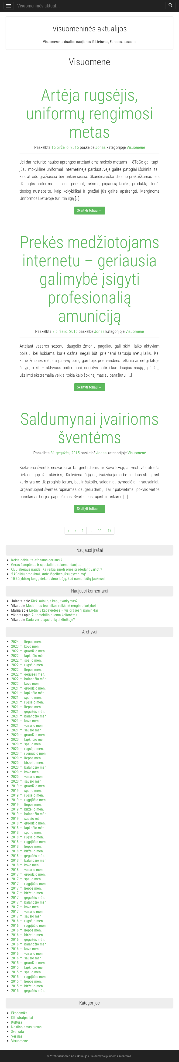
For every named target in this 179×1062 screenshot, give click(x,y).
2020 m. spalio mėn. (26, 744)
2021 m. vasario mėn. (27, 725)
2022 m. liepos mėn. (26, 669)
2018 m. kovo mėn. (25, 865)
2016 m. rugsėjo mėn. (27, 921)
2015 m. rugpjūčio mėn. (29, 977)
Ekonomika (19, 1013)
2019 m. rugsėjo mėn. (27, 795)
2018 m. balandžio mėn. (29, 860)
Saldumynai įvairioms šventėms (89, 428)
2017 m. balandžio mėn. (29, 902)
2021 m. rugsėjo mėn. (27, 702)
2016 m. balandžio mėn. (29, 944)
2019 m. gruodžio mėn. (28, 786)
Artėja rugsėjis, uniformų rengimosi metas (89, 113)
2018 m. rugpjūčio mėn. (29, 842)
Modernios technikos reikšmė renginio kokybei (61, 605)
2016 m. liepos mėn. (26, 930)
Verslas (16, 1036)
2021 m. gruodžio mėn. (28, 688)
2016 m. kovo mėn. (25, 949)
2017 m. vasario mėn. (27, 911)
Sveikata (17, 1031)
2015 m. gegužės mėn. (28, 990)
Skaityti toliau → (89, 210)
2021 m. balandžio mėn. (29, 716)
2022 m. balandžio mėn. (29, 679)
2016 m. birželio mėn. (27, 935)
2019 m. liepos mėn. (26, 804)
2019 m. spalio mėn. (26, 790)
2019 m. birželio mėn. (27, 809)
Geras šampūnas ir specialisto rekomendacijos (46, 565)
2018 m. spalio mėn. (26, 832)
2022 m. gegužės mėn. (28, 674)
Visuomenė (136, 147)
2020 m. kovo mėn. (25, 772)
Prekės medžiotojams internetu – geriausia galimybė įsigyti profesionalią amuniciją (89, 279)
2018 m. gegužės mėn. (28, 856)
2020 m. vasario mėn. (27, 776)
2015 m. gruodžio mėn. (28, 963)
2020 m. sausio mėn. (26, 781)
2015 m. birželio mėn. (27, 986)
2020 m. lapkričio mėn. (28, 739)
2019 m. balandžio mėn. (29, 814)
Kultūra (16, 1022)
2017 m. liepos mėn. (26, 888)
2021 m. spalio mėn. (26, 697)
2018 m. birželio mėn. (27, 851)
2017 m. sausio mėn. (26, 916)
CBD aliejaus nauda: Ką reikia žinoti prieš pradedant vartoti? (56, 569)
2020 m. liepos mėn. (26, 758)
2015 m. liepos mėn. (26, 981)
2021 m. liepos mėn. (26, 707)
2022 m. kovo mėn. (25, 683)
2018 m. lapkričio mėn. (28, 828)
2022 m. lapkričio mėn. (28, 655)
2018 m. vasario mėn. (27, 870)
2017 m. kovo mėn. (25, 907)
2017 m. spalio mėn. (26, 879)
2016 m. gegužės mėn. (28, 939)
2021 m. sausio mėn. (26, 730)
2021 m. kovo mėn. (25, 721)
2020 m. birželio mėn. (27, 762)
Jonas (100, 147)
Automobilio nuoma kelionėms (54, 615)
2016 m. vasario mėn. (27, 953)
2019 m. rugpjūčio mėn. (29, 800)
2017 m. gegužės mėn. (28, 897)
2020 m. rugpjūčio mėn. (29, 753)
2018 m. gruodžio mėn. (28, 823)
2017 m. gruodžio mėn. (28, 874)
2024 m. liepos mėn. (26, 642)
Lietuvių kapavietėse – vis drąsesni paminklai (63, 610)
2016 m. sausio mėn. (26, 958)
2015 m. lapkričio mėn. (28, 967)
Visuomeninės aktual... (38, 6)
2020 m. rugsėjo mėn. (27, 749)
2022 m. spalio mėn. (26, 660)
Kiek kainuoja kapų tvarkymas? (54, 601)
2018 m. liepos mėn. (26, 846)
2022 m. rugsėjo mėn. (27, 665)
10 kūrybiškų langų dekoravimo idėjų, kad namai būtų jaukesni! (58, 578)
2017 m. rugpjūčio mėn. (29, 883)
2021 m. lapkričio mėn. (28, 693)
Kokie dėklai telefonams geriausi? (36, 560)
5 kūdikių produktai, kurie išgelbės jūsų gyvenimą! (48, 574)
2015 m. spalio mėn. (26, 972)
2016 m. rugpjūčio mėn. (29, 925)
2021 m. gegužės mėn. (28, 711)
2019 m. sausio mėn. (26, 818)
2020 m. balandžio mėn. (29, 767)
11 (100, 530)
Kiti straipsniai (22, 1017)
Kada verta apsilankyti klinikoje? (50, 619)
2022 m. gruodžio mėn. (28, 651)
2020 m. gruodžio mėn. (28, 735)
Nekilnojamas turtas (26, 1027)
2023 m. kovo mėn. (25, 646)
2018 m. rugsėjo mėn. (27, 837)
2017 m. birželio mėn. (27, 893)
